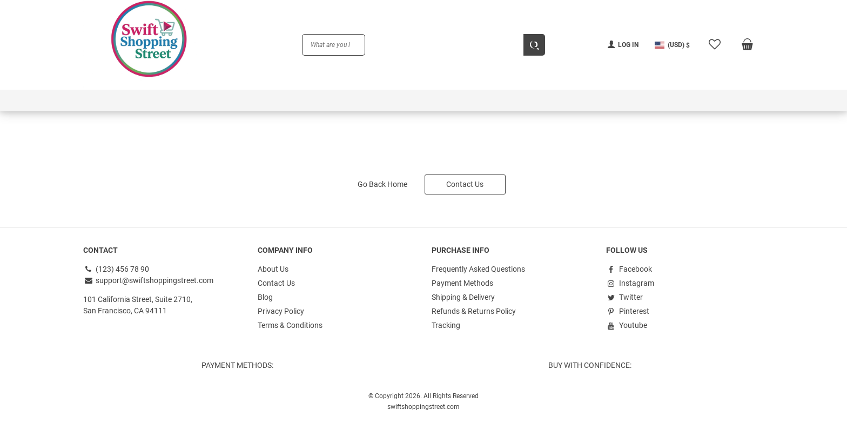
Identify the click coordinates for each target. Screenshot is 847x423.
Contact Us (464, 184)
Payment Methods (462, 283)
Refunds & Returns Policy (474, 311)
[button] (672, 44)
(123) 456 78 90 (116, 269)
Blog (265, 297)
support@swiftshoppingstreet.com (148, 280)
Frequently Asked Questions (478, 269)
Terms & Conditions (290, 325)
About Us (273, 269)
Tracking (446, 325)
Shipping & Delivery (463, 297)
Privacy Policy (281, 311)
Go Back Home (382, 184)
